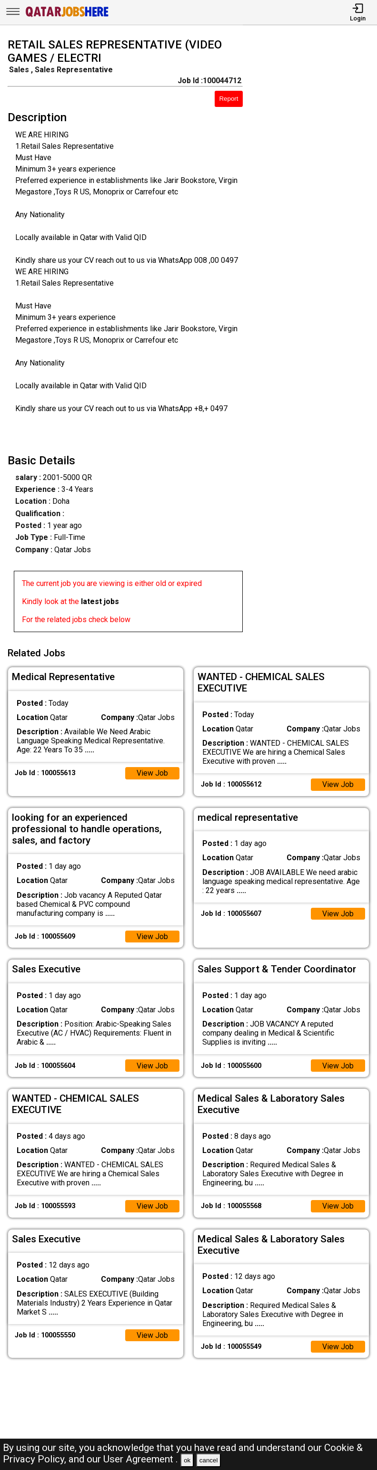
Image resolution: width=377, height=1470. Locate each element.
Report (228, 98)
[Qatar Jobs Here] (67, 15)
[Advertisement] (314, 336)
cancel (208, 1460)
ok (187, 1460)
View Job (152, 772)
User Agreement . (140, 1459)
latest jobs (100, 601)
